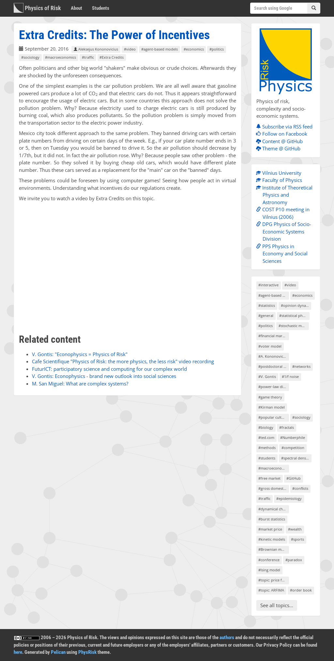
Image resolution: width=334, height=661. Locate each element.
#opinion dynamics (296, 305)
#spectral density (295, 458)
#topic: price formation (273, 580)
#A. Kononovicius (273, 356)
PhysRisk (87, 652)
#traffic (88, 57)
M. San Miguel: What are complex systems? (80, 383)
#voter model (269, 346)
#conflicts (300, 488)
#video (130, 49)
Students (100, 8)
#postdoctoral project (273, 366)
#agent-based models (159, 49)
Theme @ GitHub (279, 148)
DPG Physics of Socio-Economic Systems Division (285, 231)
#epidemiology (289, 498)
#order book (301, 590)
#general (265, 315)
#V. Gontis (267, 376)
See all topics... (276, 605)
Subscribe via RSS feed (285, 126)
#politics (216, 49)
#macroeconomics (60, 57)
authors (227, 637)
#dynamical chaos (273, 508)
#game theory (270, 397)
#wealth (295, 529)
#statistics (266, 305)
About (76, 8)
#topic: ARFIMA (271, 590)
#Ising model (269, 569)
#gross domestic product (273, 488)
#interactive (268, 284)
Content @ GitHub (281, 141)
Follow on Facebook (283, 133)
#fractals (286, 427)
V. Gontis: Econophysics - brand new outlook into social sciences (104, 376)
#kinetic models (271, 539)
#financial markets (273, 335)
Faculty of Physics (280, 180)
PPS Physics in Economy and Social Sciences (283, 253)
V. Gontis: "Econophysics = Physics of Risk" (80, 354)
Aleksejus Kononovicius (96, 49)
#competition (292, 447)
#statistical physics (294, 315)
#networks (301, 366)
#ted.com (266, 437)
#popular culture (272, 417)
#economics (194, 49)
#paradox (293, 559)
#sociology (30, 57)
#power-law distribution (273, 386)
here (18, 652)
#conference (269, 559)
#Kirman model (271, 407)
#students (266, 458)
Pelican (58, 652)
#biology (265, 427)
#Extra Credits (111, 57)
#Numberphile (292, 437)
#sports (297, 539)
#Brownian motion (273, 549)
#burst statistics (271, 519)
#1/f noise (290, 376)
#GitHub (293, 478)
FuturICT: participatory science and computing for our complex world (109, 369)
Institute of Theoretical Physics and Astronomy (285, 194)
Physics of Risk (37, 8)
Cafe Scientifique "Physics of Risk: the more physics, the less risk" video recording (123, 361)
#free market (269, 478)
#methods (267, 447)
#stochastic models (294, 325)
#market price (270, 529)
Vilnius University (280, 173)
